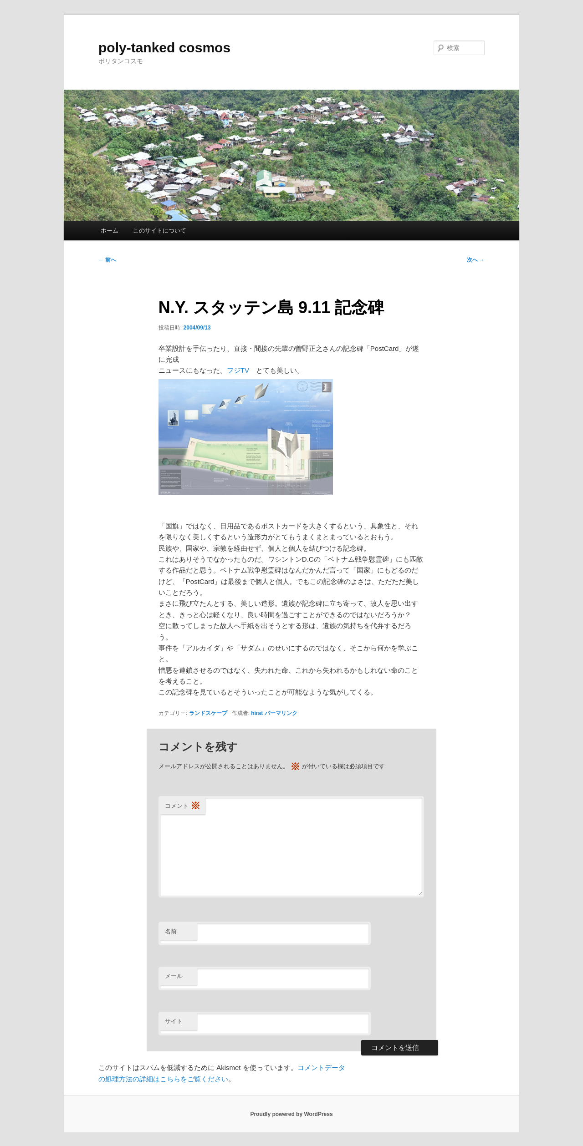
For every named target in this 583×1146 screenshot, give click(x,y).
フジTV (238, 370)
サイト (174, 1021)
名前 (171, 931)
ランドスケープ (208, 713)
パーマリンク (281, 713)
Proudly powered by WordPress (291, 1114)
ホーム (109, 230)
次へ (476, 260)
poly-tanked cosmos (164, 47)
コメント (182, 806)
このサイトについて (159, 230)
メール (174, 976)
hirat (257, 713)
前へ (107, 260)
